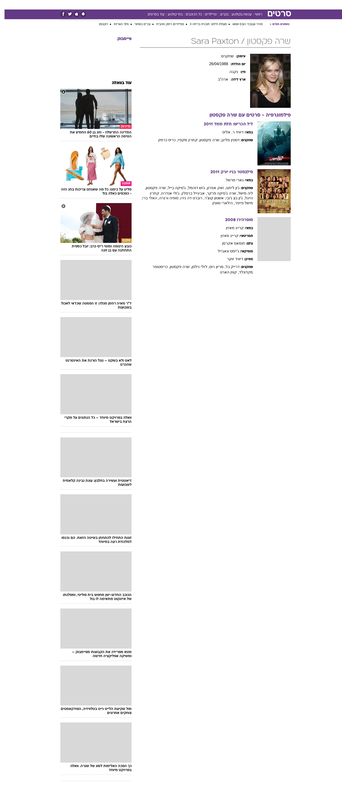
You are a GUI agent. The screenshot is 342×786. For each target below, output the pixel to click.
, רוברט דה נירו (188, 198)
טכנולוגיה (134, 4)
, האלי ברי (146, 198)
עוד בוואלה (117, 83)
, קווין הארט (224, 272)
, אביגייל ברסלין (189, 193)
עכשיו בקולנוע (237, 14)
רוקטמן (99, 24)
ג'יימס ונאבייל (224, 251)
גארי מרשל (230, 180)
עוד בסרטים (151, 14)
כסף (195, 4)
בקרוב (219, 14)
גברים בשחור (138, 24)
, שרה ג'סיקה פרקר (218, 193)
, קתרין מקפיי (184, 140)
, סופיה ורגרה (165, 198)
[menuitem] (252, 4)
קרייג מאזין (230, 228)
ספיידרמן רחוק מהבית (166, 24)
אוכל (182, 4)
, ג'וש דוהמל (193, 188)
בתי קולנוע (170, 14)
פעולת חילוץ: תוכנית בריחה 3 (203, 24)
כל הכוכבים (189, 14)
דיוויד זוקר (231, 259)
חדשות (255, 4)
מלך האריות (116, 24)
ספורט (239, 4)
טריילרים (206, 14)
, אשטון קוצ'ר (210, 198)
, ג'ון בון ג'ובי (230, 198)
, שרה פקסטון (206, 140)
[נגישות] (7, 5)
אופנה (116, 4)
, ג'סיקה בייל (173, 188)
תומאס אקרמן (229, 243)
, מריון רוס (213, 267)
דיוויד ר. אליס (228, 132)
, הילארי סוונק (219, 203)
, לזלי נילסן (196, 267)
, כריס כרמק (163, 140)
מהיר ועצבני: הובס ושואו (243, 24)
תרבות (223, 4)
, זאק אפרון (212, 188)
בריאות (168, 4)
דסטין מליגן (226, 140)
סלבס (208, 4)
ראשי (254, 14)
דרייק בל (228, 267)
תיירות (152, 4)
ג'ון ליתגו (228, 188)
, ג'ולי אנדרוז (167, 193)
